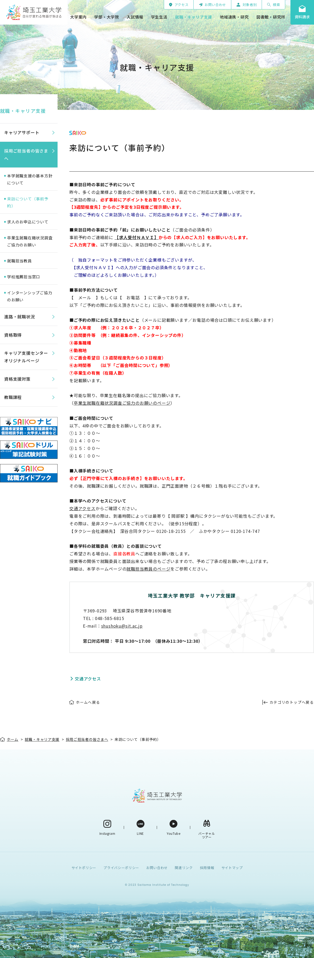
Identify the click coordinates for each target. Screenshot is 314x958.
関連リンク (184, 867)
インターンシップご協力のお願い (29, 296)
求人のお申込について (27, 221)
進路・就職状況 (19, 316)
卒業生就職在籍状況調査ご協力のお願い (29, 241)
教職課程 (13, 397)
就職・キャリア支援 (23, 110)
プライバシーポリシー (121, 867)
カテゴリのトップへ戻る (292, 702)
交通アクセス (82, 508)
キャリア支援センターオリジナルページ (26, 357)
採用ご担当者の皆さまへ (26, 154)
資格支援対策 (17, 379)
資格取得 (13, 335)
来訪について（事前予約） (27, 202)
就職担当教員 (19, 260)
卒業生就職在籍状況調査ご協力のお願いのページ (122, 403)
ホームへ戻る (88, 702)
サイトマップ (232, 867)
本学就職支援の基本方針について (29, 179)
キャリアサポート (21, 132)
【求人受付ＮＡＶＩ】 (137, 237)
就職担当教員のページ (148, 569)
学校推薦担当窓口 (23, 276)
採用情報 (207, 867)
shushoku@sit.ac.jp (122, 626)
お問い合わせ (157, 867)
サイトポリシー (84, 867)
